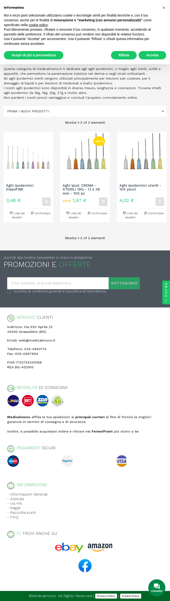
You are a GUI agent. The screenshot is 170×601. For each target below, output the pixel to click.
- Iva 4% (14, 503)
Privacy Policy (106, 596)
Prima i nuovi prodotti (86, 111)
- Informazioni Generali (27, 494)
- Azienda (15, 499)
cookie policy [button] (38, 25)
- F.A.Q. (13, 517)
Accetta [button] (152, 55)
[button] (164, 8)
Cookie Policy (130, 596)
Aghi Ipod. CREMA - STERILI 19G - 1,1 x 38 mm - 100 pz (81, 190)
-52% (99, 141)
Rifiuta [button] (124, 55)
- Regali (13, 508)
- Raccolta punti (21, 512)
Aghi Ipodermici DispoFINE (20, 188)
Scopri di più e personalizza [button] (34, 55)
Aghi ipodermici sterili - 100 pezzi (140, 188)
